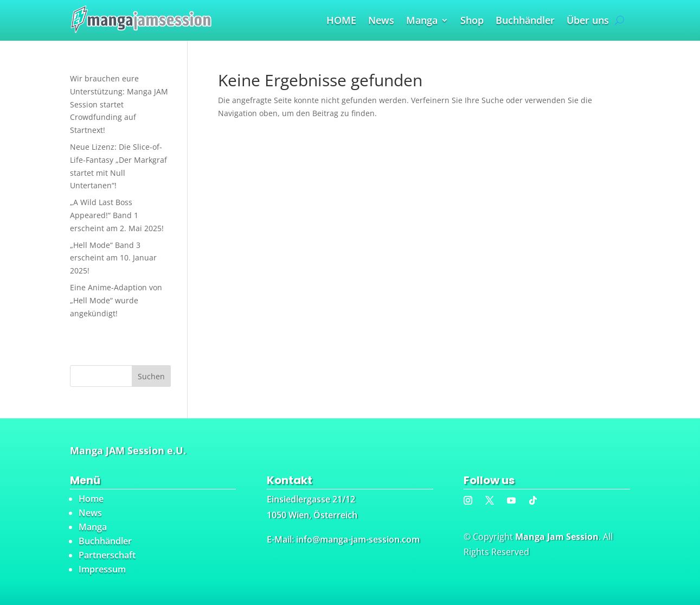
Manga (422, 21)
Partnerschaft (107, 555)
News (381, 21)
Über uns (588, 21)
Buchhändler (525, 21)
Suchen (151, 376)
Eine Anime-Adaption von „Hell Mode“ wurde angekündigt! (116, 300)
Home (91, 499)
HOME (341, 21)
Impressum (102, 569)
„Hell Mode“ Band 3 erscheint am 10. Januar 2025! (113, 258)
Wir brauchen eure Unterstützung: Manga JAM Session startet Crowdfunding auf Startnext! (119, 104)
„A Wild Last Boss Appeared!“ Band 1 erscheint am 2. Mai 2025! (117, 215)
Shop (472, 21)
